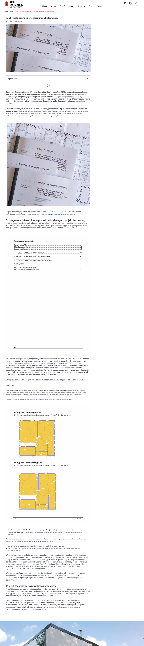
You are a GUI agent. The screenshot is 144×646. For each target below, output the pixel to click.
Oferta (71, 6)
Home (44, 6)
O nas (53, 6)
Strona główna (9, 11)
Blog (90, 6)
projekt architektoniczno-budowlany (72, 214)
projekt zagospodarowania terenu (40, 214)
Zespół (62, 6)
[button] (87, 78)
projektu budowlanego (55, 212)
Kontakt (99, 6)
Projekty (81, 6)
